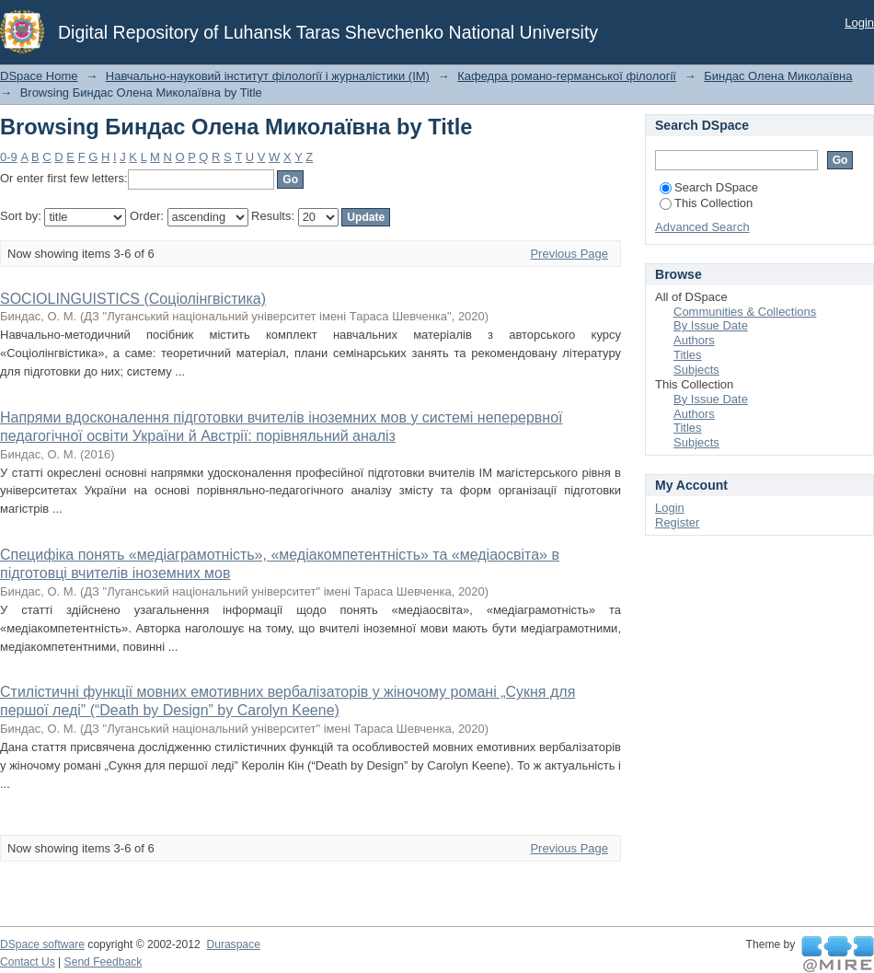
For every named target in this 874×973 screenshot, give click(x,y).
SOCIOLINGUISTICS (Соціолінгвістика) (133, 299)
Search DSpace (709, 187)
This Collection (706, 203)
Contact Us (27, 962)
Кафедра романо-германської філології (566, 76)
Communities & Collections (744, 312)
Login (859, 22)
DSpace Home (39, 76)
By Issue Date (710, 325)
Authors (694, 340)
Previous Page (569, 254)
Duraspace (232, 944)
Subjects (696, 369)
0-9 (8, 157)
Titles (687, 355)
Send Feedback (103, 962)
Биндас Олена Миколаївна (778, 76)
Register (677, 522)
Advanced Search (702, 227)
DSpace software (42, 944)
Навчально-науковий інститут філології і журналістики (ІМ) (268, 76)
